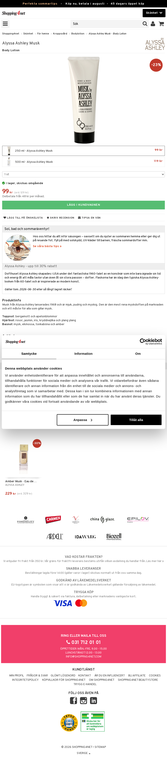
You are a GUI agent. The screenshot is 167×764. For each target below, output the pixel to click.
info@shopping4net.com (83, 657)
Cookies (155, 675)
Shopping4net (10, 34)
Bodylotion (77, 34)
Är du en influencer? (109, 675)
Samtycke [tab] (29, 353)
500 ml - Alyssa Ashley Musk (83, 162)
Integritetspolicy (25, 680)
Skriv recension (60, 218)
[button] (161, 24)
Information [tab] (83, 353)
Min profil (16, 675)
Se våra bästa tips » (47, 246)
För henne (43, 34)
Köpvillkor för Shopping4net (63, 680)
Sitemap (100, 747)
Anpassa (82, 419)
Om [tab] (138, 353)
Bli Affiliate (136, 675)
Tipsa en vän (89, 218)
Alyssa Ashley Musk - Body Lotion (107, 34)
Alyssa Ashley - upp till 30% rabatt (31, 266)
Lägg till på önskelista (23, 218)
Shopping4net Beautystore (138, 680)
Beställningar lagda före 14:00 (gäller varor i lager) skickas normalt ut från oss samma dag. (83, 571)
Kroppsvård (60, 34)
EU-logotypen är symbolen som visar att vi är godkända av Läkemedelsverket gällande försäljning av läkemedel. (83, 582)
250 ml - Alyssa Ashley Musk (83, 150)
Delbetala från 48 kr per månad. (23, 196)
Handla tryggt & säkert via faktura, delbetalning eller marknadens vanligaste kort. (83, 597)
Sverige (83, 753)
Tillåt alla (136, 419)
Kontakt (84, 675)
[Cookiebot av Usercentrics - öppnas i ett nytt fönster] (143, 341)
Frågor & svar (37, 675)
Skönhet (28, 34)
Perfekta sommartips (40, 4)
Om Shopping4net (101, 680)
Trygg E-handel (85, 684)
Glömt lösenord (63, 675)
